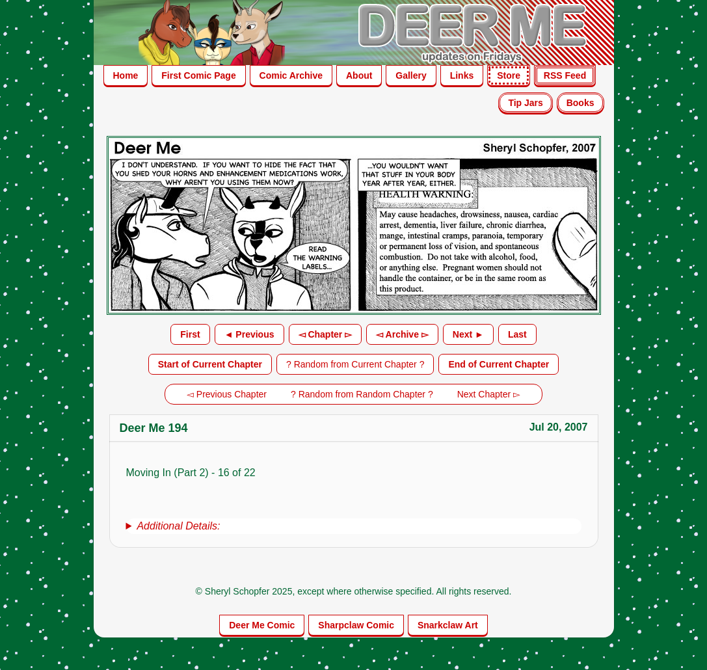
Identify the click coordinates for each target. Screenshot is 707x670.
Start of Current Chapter (210, 364)
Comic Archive (291, 75)
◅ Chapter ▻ (326, 334)
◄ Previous (249, 334)
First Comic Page (198, 75)
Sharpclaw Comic (356, 625)
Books (580, 103)
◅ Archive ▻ (402, 334)
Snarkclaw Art (448, 625)
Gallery (410, 75)
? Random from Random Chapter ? (362, 394)
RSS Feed (565, 75)
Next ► (468, 334)
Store (508, 75)
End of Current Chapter (498, 364)
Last (517, 334)
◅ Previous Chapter (227, 394)
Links (462, 75)
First (190, 334)
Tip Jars (525, 103)
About (359, 75)
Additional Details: (178, 525)
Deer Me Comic (262, 625)
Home (126, 75)
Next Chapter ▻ (488, 394)
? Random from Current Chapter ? (355, 364)
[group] (353, 526)
